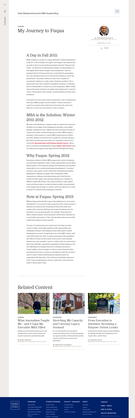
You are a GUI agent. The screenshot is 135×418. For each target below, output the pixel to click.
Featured (5, 21)
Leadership (57, 317)
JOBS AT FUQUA (106, 409)
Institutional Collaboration (89, 412)
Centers (66, 409)
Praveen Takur (96, 340)
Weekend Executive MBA (34, 412)
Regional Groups (50, 412)
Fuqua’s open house (63, 146)
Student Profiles (50, 404)
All (5, 11)
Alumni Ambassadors (51, 407)
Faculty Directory (68, 404)
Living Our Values (87, 414)
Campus (85, 407)
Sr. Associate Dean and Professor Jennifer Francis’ (50, 143)
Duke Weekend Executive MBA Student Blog (38, 13)
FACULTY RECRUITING (108, 413)
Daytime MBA (31, 404)
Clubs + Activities (50, 414)
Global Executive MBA (33, 409)
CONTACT (104, 402)
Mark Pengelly (26, 340)
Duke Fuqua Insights (69, 412)
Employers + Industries (52, 409)
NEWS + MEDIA (106, 405)
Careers (21, 26)
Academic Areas (68, 407)
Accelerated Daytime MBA (35, 407)
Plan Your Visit (86, 409)
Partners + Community (52, 416)
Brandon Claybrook (63, 344)
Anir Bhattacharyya (105, 38)
